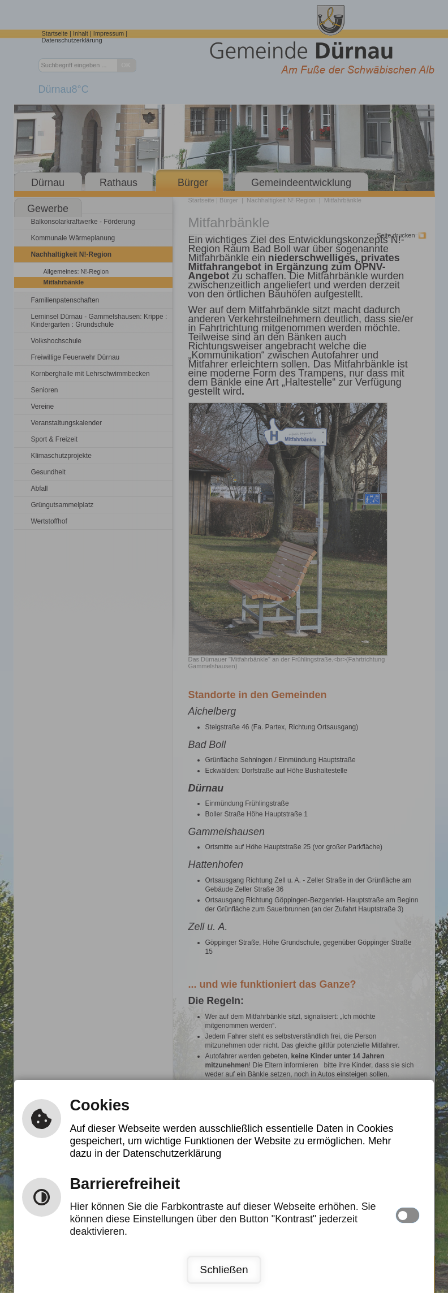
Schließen (224, 1269)
